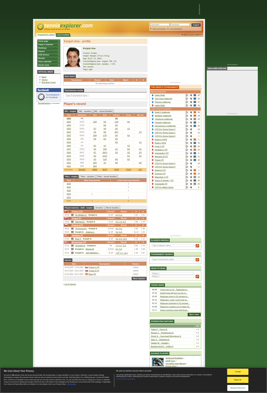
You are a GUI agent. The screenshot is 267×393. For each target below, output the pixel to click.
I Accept (238, 372)
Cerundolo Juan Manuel (175, 363)
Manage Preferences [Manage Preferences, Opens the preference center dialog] (237, 388)
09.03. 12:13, (193, 35)
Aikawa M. (90, 249)
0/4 (105, 122)
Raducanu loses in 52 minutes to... (174, 296)
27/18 (128, 170)
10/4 (95, 166)
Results (41, 58)
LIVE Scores (43, 55)
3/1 (140, 156)
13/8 (95, 122)
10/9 (105, 149)
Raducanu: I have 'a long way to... (174, 300)
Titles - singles (71, 177)
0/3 (116, 142)
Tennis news (43, 65)
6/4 (94, 156)
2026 (69, 118)
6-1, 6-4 (119, 249)
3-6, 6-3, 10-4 (121, 239)
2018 (69, 146)
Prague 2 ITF (94, 267)
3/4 (105, 129)
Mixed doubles (112, 208)
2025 (69, 122)
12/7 (140, 170)
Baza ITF (92, 274)
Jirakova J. (90, 232)
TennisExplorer (44, 103)
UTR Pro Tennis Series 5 (165, 133)
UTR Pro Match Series (164, 187)
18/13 (105, 152)
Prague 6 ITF (75, 225)
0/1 (105, 139)
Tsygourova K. (81, 229)
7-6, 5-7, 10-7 (122, 253)
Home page (43, 41)
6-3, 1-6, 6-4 (121, 222)
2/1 (140, 149)
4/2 (128, 135)
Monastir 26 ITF (161, 157)
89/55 (94, 170)
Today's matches (45, 44)
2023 (69, 129)
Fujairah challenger (163, 122)
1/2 (128, 129)
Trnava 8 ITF (94, 271)
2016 (69, 152)
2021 (69, 135)
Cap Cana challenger (163, 99)
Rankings (42, 48)
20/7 (116, 132)
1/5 (94, 132)
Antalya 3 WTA (161, 140)
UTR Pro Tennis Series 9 (165, 136)
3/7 (94, 129)
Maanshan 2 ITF (161, 177)
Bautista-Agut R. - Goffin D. (162, 346)
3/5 (116, 118)
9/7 (94, 152)
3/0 (140, 163)
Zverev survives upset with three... (174, 310)
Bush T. (78, 239)
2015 (69, 156)
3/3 (128, 152)
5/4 (116, 125)
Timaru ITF (159, 160)
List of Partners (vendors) (125, 379)
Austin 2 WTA (160, 143)
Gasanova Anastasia (174, 358)
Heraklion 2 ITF (161, 150)
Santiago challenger (163, 116)
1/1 (140, 142)
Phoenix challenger (163, 102)
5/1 (128, 156)
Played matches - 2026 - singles (79, 208)
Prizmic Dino (171, 366)
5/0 (94, 139)
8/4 (116, 139)
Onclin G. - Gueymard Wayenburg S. (166, 336)
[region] (133, 380)
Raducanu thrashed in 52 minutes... (175, 303)
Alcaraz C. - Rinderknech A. (162, 333)
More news (193, 314)
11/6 (105, 159)
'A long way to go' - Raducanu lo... (174, 290)
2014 (69, 159)
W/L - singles (70, 111)
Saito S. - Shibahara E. (160, 340)
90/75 (105, 170)
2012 (69, 166)
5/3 (94, 159)
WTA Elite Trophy (49, 82)
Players (41, 51)
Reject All (237, 380)
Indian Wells (160, 95)
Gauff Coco (170, 361)
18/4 (95, 163)
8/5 (116, 159)
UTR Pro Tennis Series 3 (165, 129)
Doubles (99, 208)
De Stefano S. (81, 215)
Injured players (159, 353)
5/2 (128, 159)
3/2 (116, 129)
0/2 (128, 122)
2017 (69, 149)
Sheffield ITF (75, 235)
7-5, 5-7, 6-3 (121, 246)
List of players (70, 284)
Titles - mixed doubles (107, 177)
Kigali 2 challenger (162, 112)
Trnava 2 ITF (75, 211)
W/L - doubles (85, 111)
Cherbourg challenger (164, 119)
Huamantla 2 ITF (162, 153)
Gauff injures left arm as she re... (173, 293)
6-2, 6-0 (119, 232)
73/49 (116, 170)
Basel (44, 77)
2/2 (140, 152)
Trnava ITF (74, 218)
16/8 (95, 135)
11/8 (116, 122)
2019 (69, 142)
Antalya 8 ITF (160, 170)
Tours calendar (44, 62)
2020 (69, 139)
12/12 (105, 156)
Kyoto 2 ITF (159, 146)
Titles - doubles (87, 177)
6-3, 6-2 (119, 229)
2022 (69, 132)
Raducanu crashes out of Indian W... (175, 307)
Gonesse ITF (160, 174)
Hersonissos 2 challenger (165, 126)
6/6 (105, 125)
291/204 (81, 170)
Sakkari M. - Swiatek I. (160, 343)
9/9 (105, 132)
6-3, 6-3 (119, 215)
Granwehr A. (80, 246)
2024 (69, 125)
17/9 (105, 135)
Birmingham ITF (77, 242)
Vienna (44, 80)
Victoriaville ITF (161, 184)
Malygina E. (80, 222)
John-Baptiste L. (92, 253)
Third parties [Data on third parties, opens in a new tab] (71, 384)
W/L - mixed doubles (103, 111)
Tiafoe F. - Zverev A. (159, 329)
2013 (69, 163)
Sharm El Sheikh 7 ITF (164, 180)
